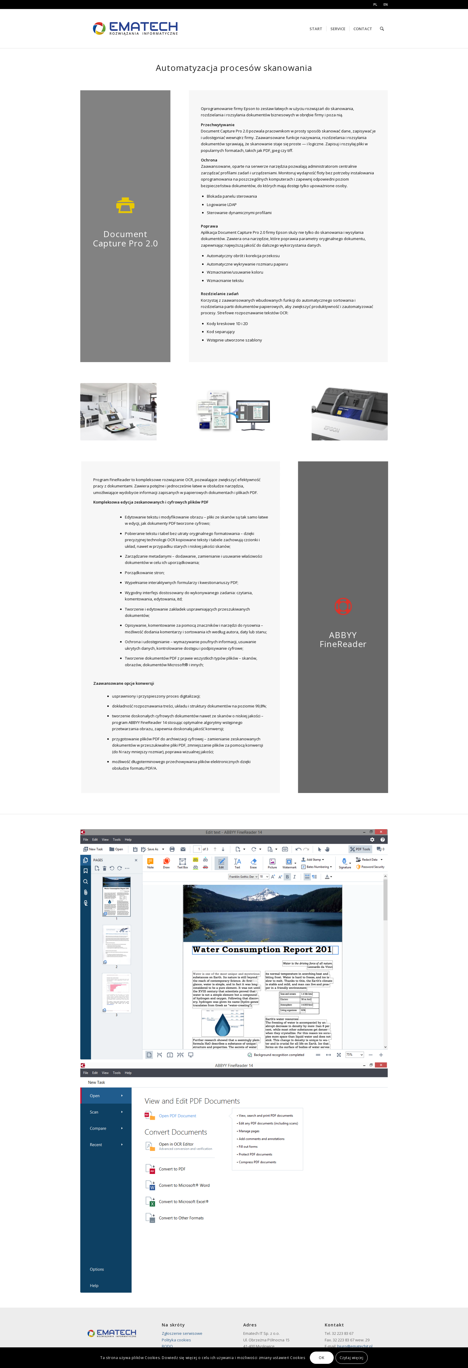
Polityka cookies (176, 1340)
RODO (167, 1346)
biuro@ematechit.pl (354, 1346)
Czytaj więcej (352, 1357)
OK (321, 1357)
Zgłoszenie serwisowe (182, 1333)
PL (375, 4)
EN (386, 4)
